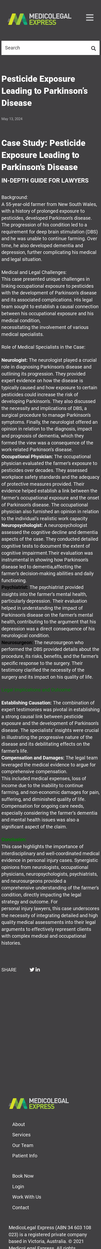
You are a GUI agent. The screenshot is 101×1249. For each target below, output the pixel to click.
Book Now (23, 1176)
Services (21, 1135)
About (18, 1124)
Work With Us (26, 1197)
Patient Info (24, 1156)
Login (18, 1186)
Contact (20, 1207)
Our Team (22, 1145)
